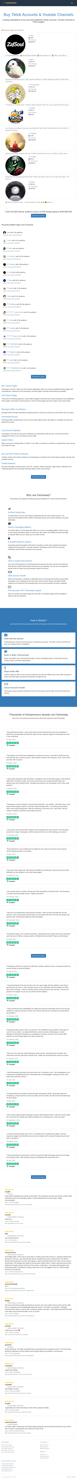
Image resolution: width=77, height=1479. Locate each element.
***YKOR (31, 182)
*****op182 (8, 288)
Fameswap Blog (44, 1456)
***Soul (31, 35)
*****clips (7, 280)
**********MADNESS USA (13, 368)
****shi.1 (7, 240)
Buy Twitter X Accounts (8, 1450)
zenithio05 (17, 1372)
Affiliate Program (44, 1448)
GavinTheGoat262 (19, 1288)
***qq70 (31, 59)
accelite (16, 1410)
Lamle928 (17, 1391)
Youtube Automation (7, 1465)
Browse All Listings (38, 215)
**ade (6, 232)
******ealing (32, 133)
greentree (17, 1353)
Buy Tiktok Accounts (7, 1448)
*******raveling (9, 328)
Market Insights (44, 1458)
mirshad (16, 1221)
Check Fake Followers (8, 1463)
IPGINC (16, 1313)
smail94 (16, 1202)
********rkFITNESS (10, 344)
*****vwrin (8, 248)
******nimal (8, 320)
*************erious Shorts (12, 336)
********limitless (9, 304)
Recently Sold (44, 1446)
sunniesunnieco (18, 1272)
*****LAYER (32, 157)
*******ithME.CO (10, 352)
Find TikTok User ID (7, 1470)
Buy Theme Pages (9, 386)
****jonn (7, 296)
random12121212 (19, 1431)
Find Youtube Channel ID (8, 1467)
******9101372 (9, 256)
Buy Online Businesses (8, 1452)
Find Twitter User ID (7, 1469)
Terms (68, 1477)
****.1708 (7, 272)
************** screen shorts (13, 312)
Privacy (73, 1477)
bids (15, 1240)
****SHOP (32, 108)
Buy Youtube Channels (8, 1446)
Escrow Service (44, 1445)
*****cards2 (8, 360)
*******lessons (9, 264)
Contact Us (43, 1454)
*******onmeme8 (34, 85)
